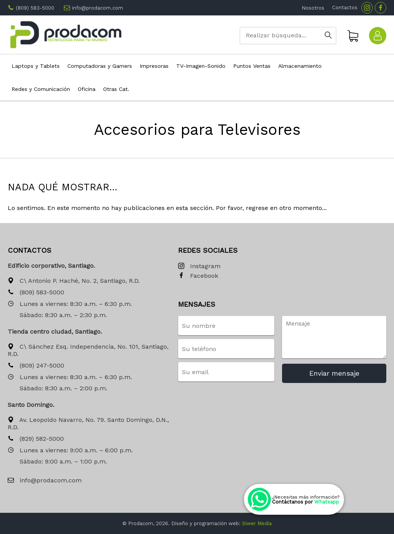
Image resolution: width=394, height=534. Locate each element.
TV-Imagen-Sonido (200, 66)
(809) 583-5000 (35, 8)
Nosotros (313, 8)
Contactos (344, 7)
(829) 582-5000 (36, 439)
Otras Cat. (116, 89)
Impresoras (154, 66)
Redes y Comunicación (41, 89)
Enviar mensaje (334, 373)
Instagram (199, 266)
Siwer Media (257, 523)
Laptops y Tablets (36, 66)
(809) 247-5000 (36, 366)
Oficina (86, 89)
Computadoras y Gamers (99, 66)
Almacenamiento (300, 66)
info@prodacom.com (97, 8)
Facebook (198, 276)
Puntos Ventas (251, 66)
